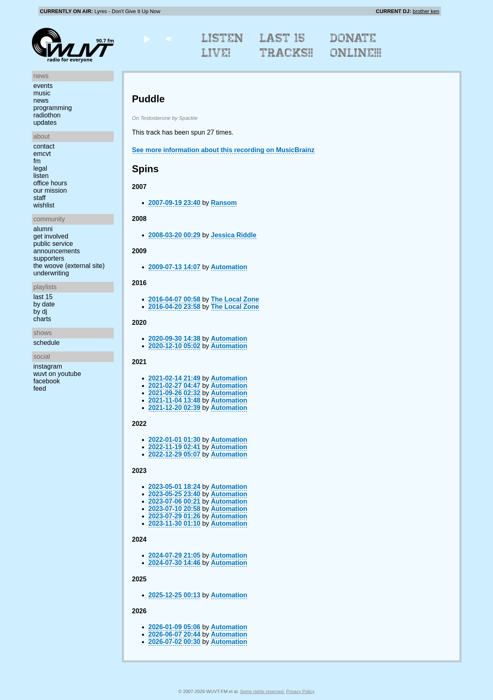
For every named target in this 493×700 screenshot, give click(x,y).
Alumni (43, 228)
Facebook (47, 381)
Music (42, 93)
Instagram (48, 366)
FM (37, 161)
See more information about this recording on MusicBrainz (223, 149)
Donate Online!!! (356, 45)
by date (44, 304)
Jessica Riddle (234, 235)
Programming (53, 107)
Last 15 (43, 296)
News (41, 100)
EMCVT (42, 153)
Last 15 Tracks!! (286, 45)
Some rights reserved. (262, 691)
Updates (45, 122)
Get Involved (51, 236)
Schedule (47, 342)
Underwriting (51, 273)
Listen (41, 175)
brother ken (426, 11)
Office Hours (50, 183)
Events (43, 85)
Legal (40, 168)
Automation (229, 266)
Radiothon (47, 115)
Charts (43, 318)
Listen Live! (223, 45)
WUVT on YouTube (57, 373)
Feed (40, 388)
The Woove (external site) (69, 265)
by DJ (40, 311)
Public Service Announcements (57, 247)
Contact (44, 146)
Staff (40, 197)
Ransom (224, 202)
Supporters (49, 258)
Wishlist (44, 205)
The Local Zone (235, 299)
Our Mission (50, 190)
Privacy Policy (300, 691)
